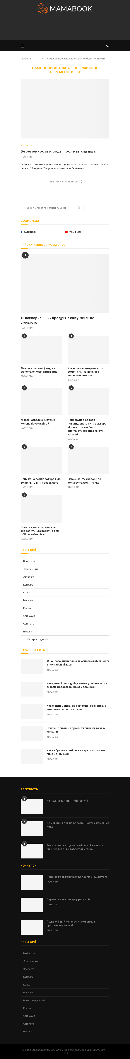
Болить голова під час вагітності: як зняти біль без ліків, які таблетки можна (75, 847)
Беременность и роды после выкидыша (58, 151)
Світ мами (29, 615)
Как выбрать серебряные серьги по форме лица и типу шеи (76, 752)
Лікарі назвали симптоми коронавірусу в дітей (38, 421)
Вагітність (26, 145)
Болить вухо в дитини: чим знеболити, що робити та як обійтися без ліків (40, 531)
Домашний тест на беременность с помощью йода (78, 825)
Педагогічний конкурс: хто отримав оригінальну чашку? (71, 923)
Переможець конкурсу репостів (68, 899)
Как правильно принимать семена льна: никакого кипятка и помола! (85, 372)
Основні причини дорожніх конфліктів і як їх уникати (76, 730)
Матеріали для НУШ (38, 639)
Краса (26, 592)
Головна (26, 58)
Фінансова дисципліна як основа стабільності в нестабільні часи (78, 663)
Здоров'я (28, 576)
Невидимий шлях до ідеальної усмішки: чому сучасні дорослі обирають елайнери (77, 685)
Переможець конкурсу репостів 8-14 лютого (77, 876)
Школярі (28, 631)
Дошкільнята (31, 569)
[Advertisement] (65, 28)
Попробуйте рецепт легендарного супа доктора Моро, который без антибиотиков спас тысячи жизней (87, 427)
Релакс (27, 608)
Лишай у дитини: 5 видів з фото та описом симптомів (39, 370)
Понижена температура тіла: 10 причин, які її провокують (41, 481)
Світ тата (28, 623)
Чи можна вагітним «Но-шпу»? (67, 800)
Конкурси (28, 584)
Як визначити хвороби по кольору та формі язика (84, 481)
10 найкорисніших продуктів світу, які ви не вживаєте (57, 320)
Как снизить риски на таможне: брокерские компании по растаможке (76, 707)
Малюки (28, 600)
